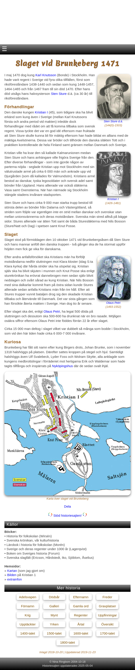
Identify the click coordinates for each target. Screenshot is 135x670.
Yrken (54, 624)
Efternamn (80, 597)
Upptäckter (27, 624)
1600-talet (80, 633)
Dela (67, 506)
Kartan (12, 571)
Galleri (54, 606)
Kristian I (41, 112)
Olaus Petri (113, 302)
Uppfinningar (107, 615)
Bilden (12, 575)
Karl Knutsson (45, 75)
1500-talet (54, 633)
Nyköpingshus (62, 366)
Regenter (81, 615)
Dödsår (54, 597)
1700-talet (107, 633)
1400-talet (27, 633)
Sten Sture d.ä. (113, 121)
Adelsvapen (27, 597)
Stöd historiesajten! (67, 515)
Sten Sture (59, 93)
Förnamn (27, 606)
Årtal (80, 624)
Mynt (54, 615)
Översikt (107, 624)
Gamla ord (81, 606)
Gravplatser (107, 606)
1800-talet (67, 642)
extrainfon (14, 579)
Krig (28, 615)
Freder (107, 597)
